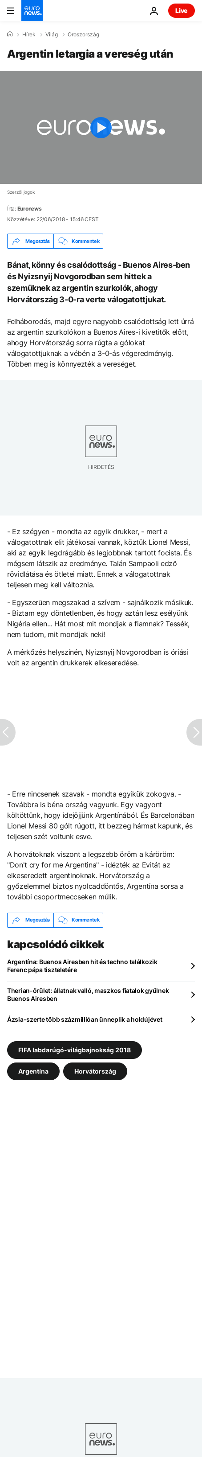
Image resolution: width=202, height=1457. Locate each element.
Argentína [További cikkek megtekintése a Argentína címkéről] (33, 1070)
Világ (51, 34)
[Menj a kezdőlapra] (32, 10)
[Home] (9, 34)
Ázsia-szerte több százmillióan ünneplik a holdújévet (84, 1019)
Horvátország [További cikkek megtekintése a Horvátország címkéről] (95, 1070)
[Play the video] (101, 127)
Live (181, 10)
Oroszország (83, 34)
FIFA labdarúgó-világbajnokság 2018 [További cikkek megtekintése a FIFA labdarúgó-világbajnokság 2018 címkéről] (74, 1049)
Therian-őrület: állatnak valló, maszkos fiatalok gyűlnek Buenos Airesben (88, 994)
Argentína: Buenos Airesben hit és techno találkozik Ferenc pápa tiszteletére (82, 965)
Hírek (29, 34)
